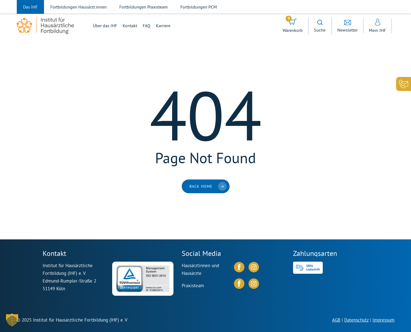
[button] (12, 320)
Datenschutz (356, 320)
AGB (336, 320)
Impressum (384, 320)
